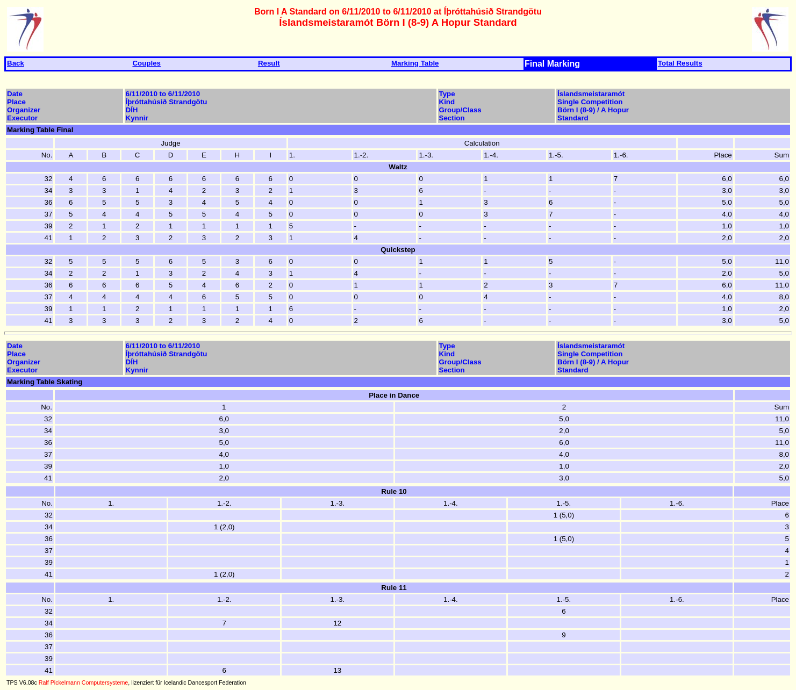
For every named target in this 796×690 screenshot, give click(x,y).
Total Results (680, 63)
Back (15, 63)
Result (269, 63)
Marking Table (415, 63)
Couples (146, 63)
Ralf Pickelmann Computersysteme (83, 682)
